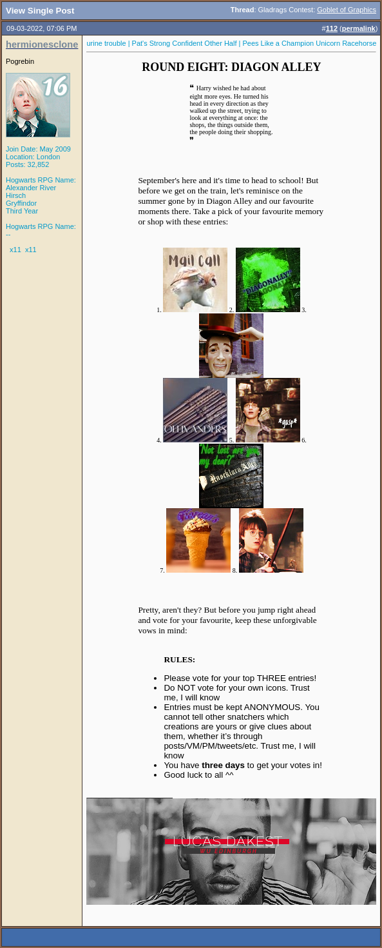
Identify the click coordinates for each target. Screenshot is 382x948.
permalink (359, 28)
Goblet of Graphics (346, 10)
